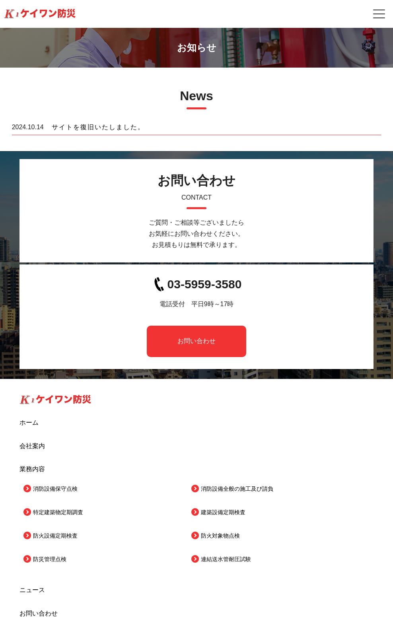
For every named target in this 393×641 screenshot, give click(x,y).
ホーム (29, 422)
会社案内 (32, 446)
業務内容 (32, 469)
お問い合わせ (196, 341)
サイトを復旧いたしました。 (98, 127)
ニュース (32, 590)
